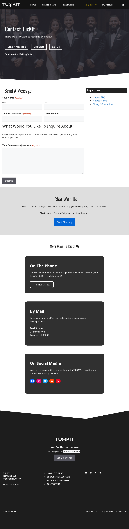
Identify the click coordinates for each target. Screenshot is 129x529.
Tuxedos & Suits (48, 4)
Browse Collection (58, 477)
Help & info (91, 5)
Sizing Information (103, 104)
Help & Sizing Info (58, 480)
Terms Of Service (116, 511)
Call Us (56, 46)
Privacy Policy (94, 511)
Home (33, 4)
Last (46, 102)
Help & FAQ (99, 97)
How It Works (71, 5)
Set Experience (64, 457)
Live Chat (39, 46)
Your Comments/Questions (21, 145)
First (4, 102)
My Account (110, 5)
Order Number (51, 113)
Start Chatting (64, 222)
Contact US (53, 484)
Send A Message (17, 46)
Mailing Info (25, 54)
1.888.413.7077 (12, 484)
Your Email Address (16, 113)
